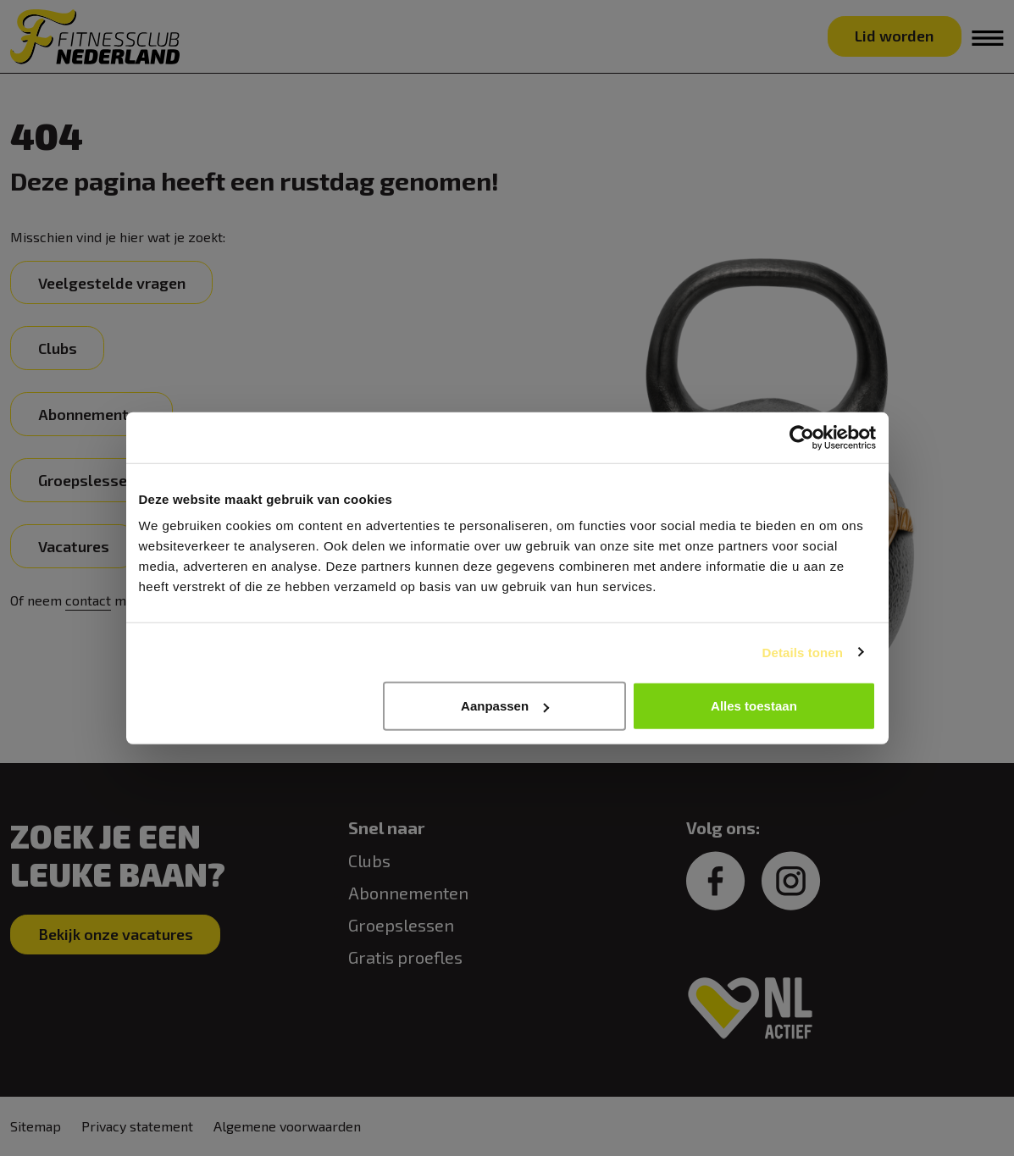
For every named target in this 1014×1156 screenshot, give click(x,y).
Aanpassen (505, 706)
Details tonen (802, 651)
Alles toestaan (754, 706)
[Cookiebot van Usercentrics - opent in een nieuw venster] (802, 437)
